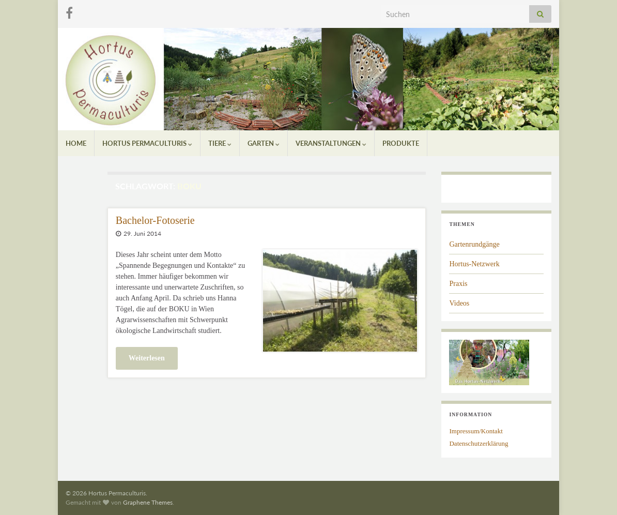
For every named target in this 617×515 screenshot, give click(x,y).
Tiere (220, 143)
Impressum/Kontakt (475, 431)
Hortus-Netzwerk (474, 264)
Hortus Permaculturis (147, 143)
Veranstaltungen (331, 143)
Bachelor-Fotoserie (155, 220)
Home (76, 143)
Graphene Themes (148, 502)
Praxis (458, 283)
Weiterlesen (147, 358)
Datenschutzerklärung (478, 443)
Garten (264, 143)
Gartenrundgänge (474, 244)
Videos (459, 303)
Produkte (400, 143)
